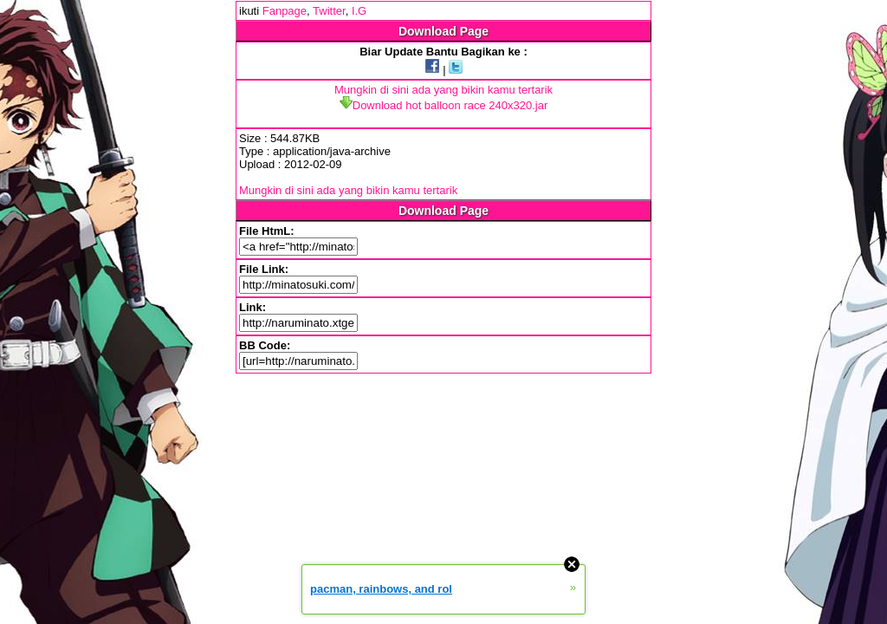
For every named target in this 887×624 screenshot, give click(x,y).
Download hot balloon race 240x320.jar (444, 105)
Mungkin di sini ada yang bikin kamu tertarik (443, 89)
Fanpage (284, 10)
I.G (359, 10)
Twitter (329, 10)
